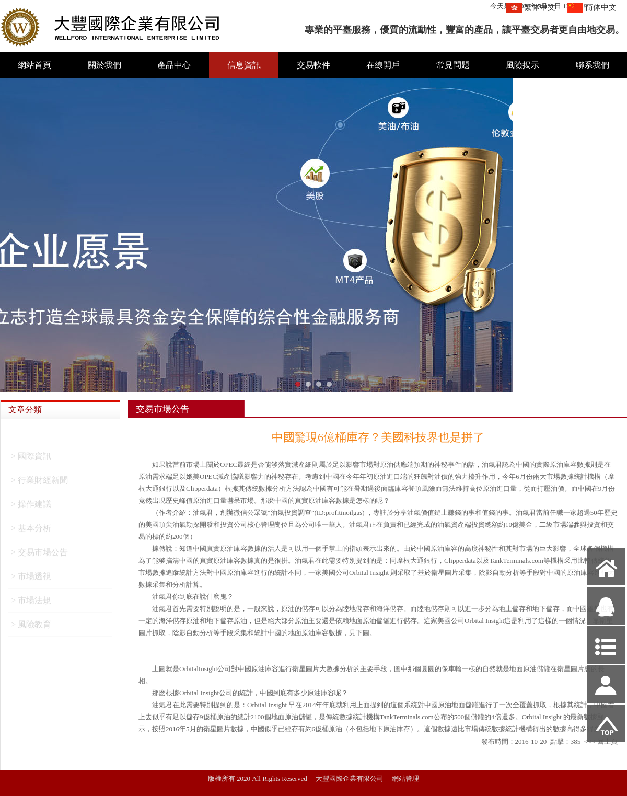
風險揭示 (522, 65)
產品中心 (174, 65)
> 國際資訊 (31, 459)
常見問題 (453, 65)
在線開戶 (383, 65)
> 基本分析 (31, 531)
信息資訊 (244, 65)
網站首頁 (34, 65)
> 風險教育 (31, 627)
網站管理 (405, 778)
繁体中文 (539, 7)
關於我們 (104, 65)
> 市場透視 (31, 579)
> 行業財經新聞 (39, 483)
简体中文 (601, 7)
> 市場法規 (31, 603)
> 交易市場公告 (39, 555)
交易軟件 (313, 65)
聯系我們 (592, 65)
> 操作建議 (31, 507)
